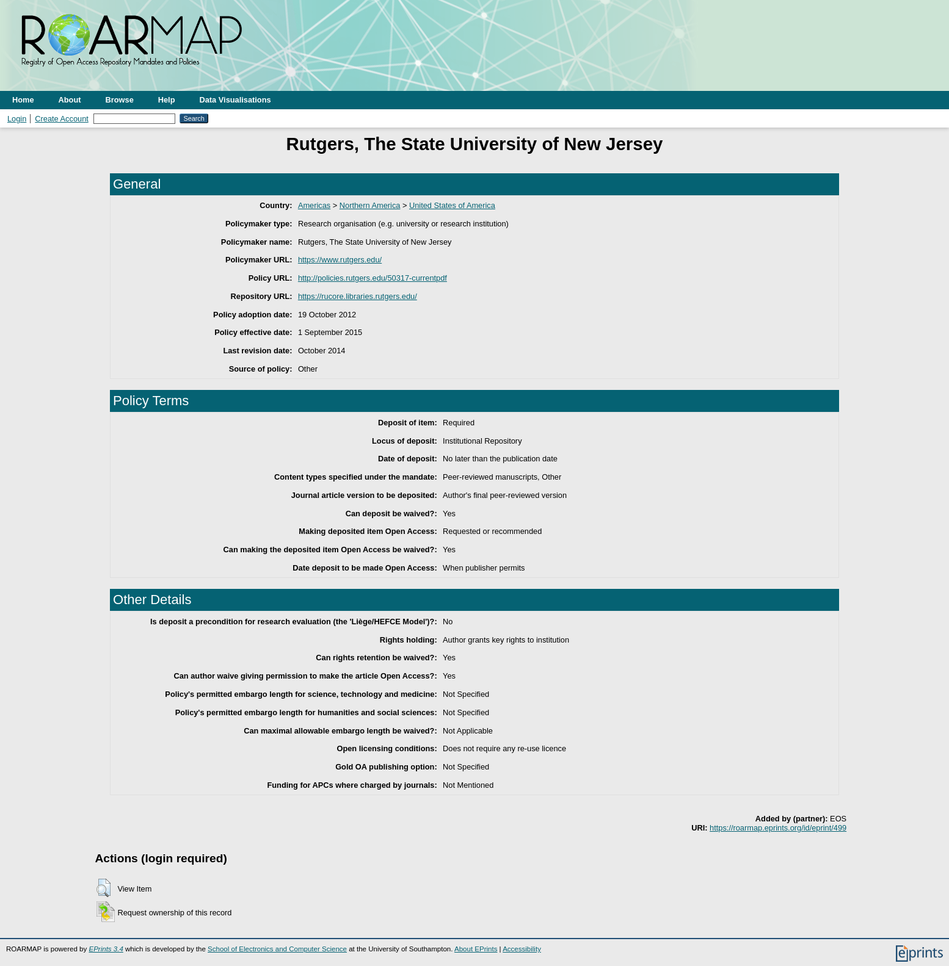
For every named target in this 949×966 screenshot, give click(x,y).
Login (16, 118)
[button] (103, 888)
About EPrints (475, 949)
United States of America (452, 205)
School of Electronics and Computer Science (277, 949)
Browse (120, 99)
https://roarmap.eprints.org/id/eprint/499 (778, 827)
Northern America (370, 205)
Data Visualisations (235, 99)
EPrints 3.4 (106, 949)
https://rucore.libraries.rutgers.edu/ (357, 296)
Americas (314, 205)
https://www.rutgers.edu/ (340, 259)
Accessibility (522, 949)
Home (23, 99)
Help (166, 99)
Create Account (62, 118)
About (70, 99)
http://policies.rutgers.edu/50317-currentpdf (372, 278)
